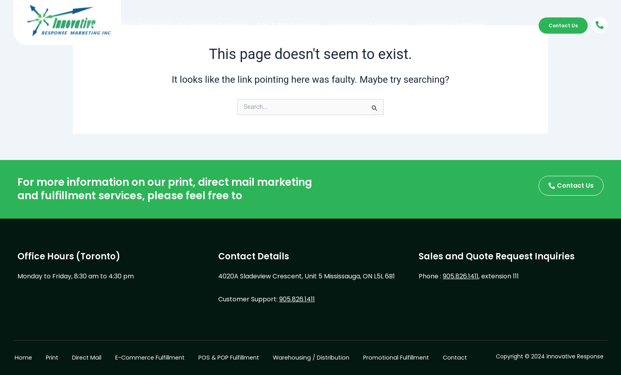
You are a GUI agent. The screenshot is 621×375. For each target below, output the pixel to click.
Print (118, 25)
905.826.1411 (297, 298)
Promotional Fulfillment (399, 25)
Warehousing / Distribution (329, 25)
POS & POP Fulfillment (261, 25)
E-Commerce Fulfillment (196, 25)
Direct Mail (145, 25)
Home (97, 25)
